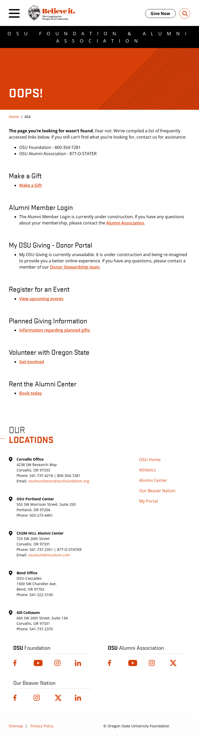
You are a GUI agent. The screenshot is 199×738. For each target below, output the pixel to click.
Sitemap (16, 725)
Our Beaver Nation (157, 491)
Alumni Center (153, 480)
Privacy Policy (41, 725)
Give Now (160, 13)
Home (14, 116)
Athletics (147, 470)
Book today (30, 393)
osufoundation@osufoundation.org (58, 481)
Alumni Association (125, 223)
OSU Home (150, 459)
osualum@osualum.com (49, 554)
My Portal (148, 501)
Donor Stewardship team (75, 267)
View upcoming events (41, 299)
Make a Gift (30, 185)
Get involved (31, 362)
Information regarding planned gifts (54, 330)
